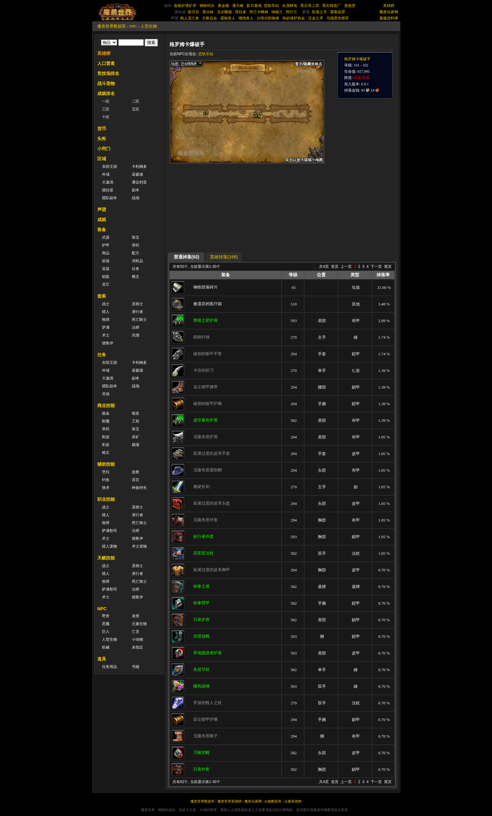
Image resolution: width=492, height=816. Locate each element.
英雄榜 (388, 5)
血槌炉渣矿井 (185, 5)
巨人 (106, 631)
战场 (135, 198)
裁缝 (135, 444)
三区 (106, 109)
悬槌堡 (350, 5)
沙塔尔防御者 (268, 18)
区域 (101, 158)
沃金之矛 (315, 18)
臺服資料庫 (388, 18)
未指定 (137, 647)
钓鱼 (106, 480)
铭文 (106, 452)
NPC (133, 26)
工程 (135, 421)
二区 (135, 101)
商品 (106, 253)
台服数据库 (272, 801)
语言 (135, 480)
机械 (106, 647)
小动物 (137, 639)
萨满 (106, 327)
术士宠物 (139, 546)
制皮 (106, 437)
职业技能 (106, 499)
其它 (106, 284)
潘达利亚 (139, 182)
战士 (106, 304)
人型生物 (149, 26)
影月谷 (193, 12)
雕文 (135, 276)
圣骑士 (137, 304)
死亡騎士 (139, 319)
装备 (101, 229)
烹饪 (106, 472)
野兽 (106, 616)
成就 (101, 219)
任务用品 (109, 667)
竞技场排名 (108, 73)
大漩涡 (107, 182)
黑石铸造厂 (331, 5)
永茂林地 (289, 5)
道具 (101, 658)
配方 (135, 253)
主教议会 (209, 18)
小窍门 (103, 148)
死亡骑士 (139, 523)
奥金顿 (223, 5)
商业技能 (106, 405)
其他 (106, 394)
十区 (106, 117)
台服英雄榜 (293, 801)
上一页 (346, 266)
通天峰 (237, 5)
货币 (101, 128)
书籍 (135, 667)
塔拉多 (240, 12)
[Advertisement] (228, 208)
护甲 (106, 245)
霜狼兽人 (227, 18)
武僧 (135, 335)
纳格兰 (277, 12)
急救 (135, 472)
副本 (135, 190)
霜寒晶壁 (337, 12)
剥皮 (106, 444)
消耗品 (137, 261)
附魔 (106, 421)
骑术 (106, 487)
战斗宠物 (106, 83)
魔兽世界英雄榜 (229, 801)
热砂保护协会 (293, 18)
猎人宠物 (109, 546)
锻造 (135, 413)
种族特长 (139, 487)
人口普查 (106, 63)
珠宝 (135, 237)
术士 (106, 335)
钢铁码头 (207, 5)
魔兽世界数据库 (111, 26)
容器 (106, 269)
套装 (101, 296)
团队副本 (109, 198)
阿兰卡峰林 (258, 12)
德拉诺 (107, 190)
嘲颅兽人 (246, 18)
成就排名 (106, 93)
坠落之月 (319, 12)
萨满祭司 (109, 530)
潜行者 (137, 312)
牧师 (106, 319)
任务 (135, 269)
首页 (335, 266)
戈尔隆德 (224, 12)
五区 (135, 109)
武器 (106, 237)
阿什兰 (291, 12)
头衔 (101, 138)
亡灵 (135, 631)
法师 (135, 327)
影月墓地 (254, 5)
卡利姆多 (139, 166)
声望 (101, 209)
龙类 (135, 616)
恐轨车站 (271, 5)
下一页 (376, 266)
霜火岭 (208, 12)
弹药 (135, 245)
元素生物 (139, 624)
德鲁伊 (107, 343)
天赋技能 (106, 557)
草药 (106, 429)
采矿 (135, 437)
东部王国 (109, 166)
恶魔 (106, 624)
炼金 (106, 413)
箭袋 (106, 261)
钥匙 (106, 276)
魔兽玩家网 (388, 12)
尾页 (388, 266)
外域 (106, 174)
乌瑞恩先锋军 (337, 18)
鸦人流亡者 (189, 18)
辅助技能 (106, 464)
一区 (106, 101)
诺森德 (137, 174)
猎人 (106, 312)
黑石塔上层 (309, 5)
